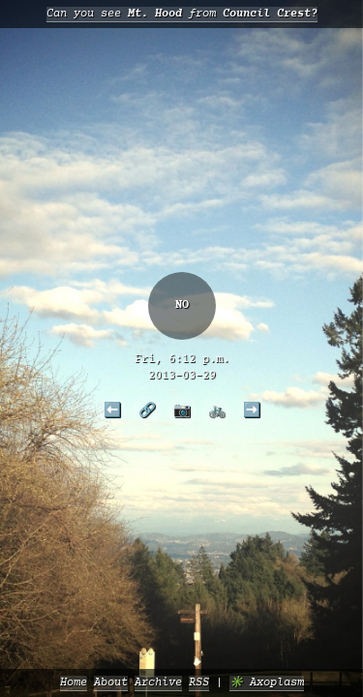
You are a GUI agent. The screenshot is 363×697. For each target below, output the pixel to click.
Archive (158, 683)
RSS (199, 683)
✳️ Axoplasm (266, 683)
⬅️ (112, 409)
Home (73, 683)
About (111, 683)
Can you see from (182, 14)
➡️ (251, 409)
